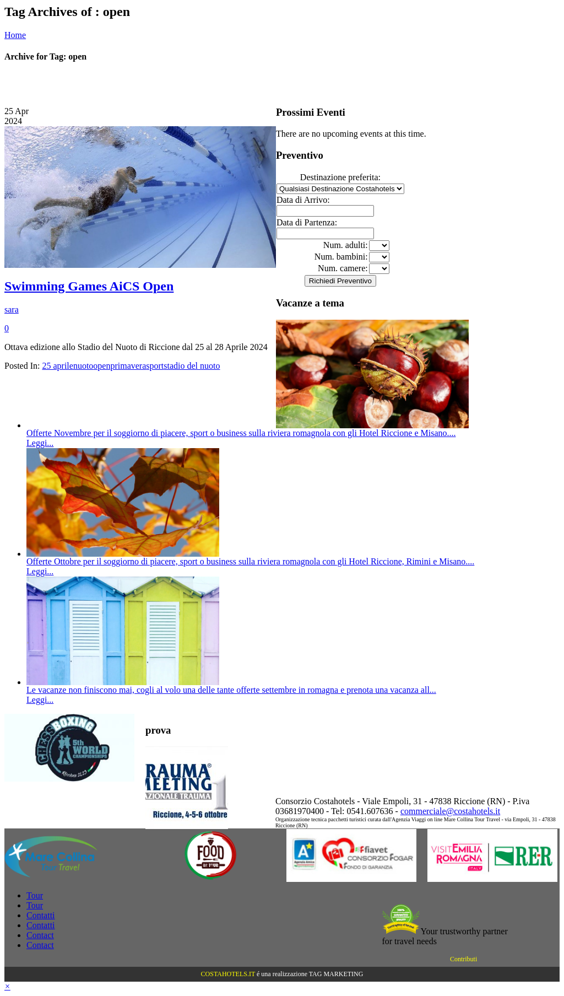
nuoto (83, 365)
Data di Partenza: (306, 222)
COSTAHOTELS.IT (228, 974)
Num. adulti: (345, 245)
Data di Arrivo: (303, 199)
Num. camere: (343, 268)
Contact (40, 935)
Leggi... (39, 443)
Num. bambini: (341, 256)
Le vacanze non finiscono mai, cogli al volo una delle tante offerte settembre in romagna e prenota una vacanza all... (231, 689)
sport (155, 365)
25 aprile (57, 365)
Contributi (463, 959)
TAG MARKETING (336, 974)
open (101, 365)
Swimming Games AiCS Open (88, 286)
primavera (128, 365)
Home (15, 35)
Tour (34, 895)
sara (11, 309)
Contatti (40, 915)
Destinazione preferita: (340, 177)
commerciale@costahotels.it (450, 811)
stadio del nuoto (192, 365)
